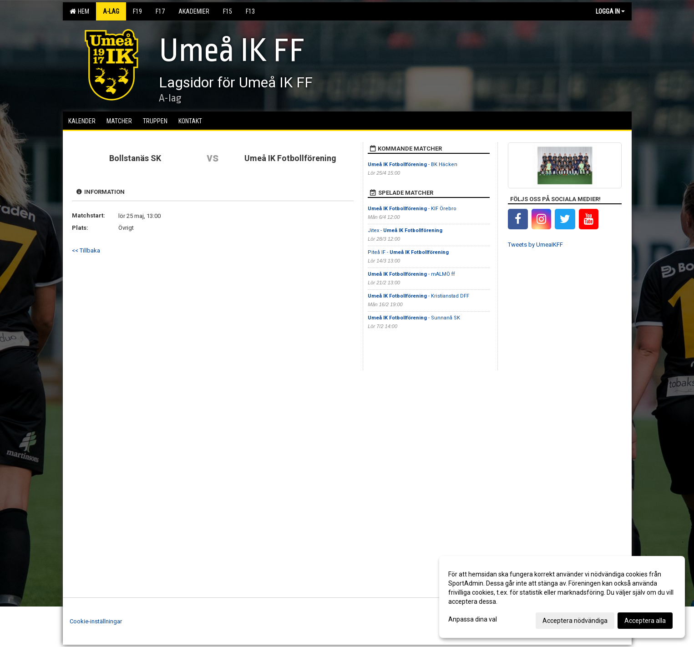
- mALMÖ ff (411, 274)
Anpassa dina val (472, 619)
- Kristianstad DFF (418, 296)
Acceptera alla (645, 620)
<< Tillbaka (86, 250)
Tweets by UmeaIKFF (535, 244)
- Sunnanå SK (414, 318)
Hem (79, 11)
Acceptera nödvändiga (575, 620)
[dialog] (562, 597)
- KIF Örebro (412, 209)
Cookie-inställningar (96, 621)
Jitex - (405, 230)
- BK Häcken (412, 164)
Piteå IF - (408, 252)
